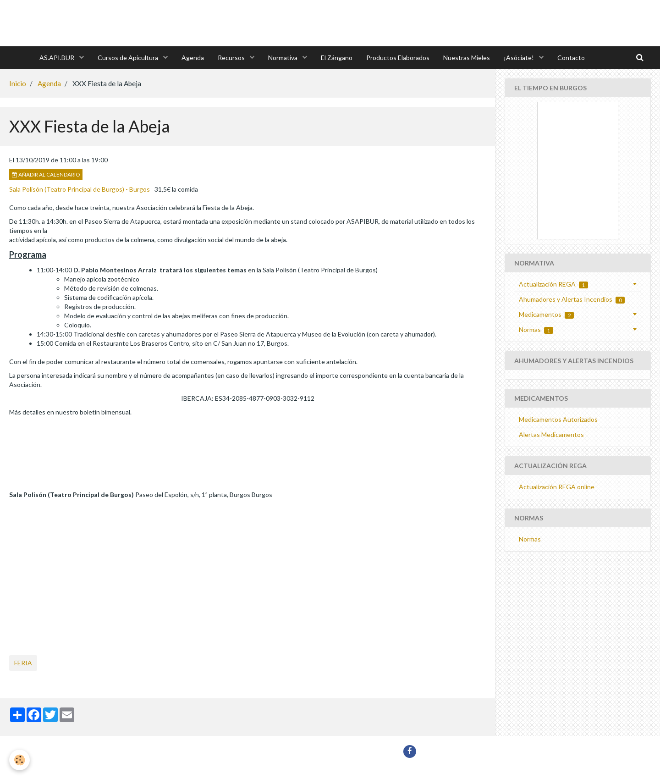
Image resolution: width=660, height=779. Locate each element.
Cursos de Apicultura (129, 57)
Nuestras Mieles (466, 57)
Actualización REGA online (556, 487)
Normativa (283, 57)
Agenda (193, 57)
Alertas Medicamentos (551, 434)
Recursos (232, 57)
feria (23, 663)
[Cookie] (19, 760)
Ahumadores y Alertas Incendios (572, 299)
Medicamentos (546, 314)
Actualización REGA (553, 284)
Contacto (571, 57)
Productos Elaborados (397, 57)
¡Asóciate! (519, 57)
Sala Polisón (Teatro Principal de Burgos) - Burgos (79, 189)
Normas (536, 330)
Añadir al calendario (46, 174)
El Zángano (336, 57)
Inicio (17, 83)
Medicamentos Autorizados (558, 419)
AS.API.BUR (57, 57)
